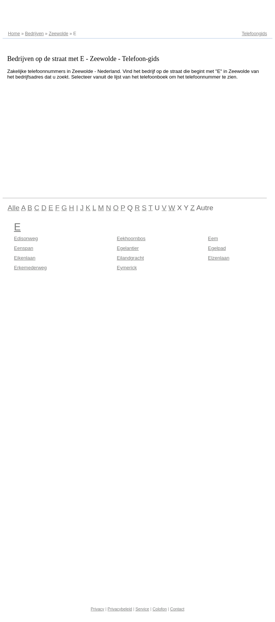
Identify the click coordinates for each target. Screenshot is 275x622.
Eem (213, 238)
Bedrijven (34, 33)
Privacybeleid (120, 609)
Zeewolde (58, 33)
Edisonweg (26, 238)
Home (14, 33)
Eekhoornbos (131, 238)
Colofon (159, 609)
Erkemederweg (30, 267)
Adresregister (253, 8)
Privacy (97, 609)
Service (142, 609)
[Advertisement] (120, 137)
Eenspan (23, 248)
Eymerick (127, 267)
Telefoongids (254, 33)
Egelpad (217, 248)
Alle (13, 208)
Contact (177, 609)
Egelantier (128, 248)
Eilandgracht (130, 258)
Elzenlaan (218, 258)
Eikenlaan (24, 258)
